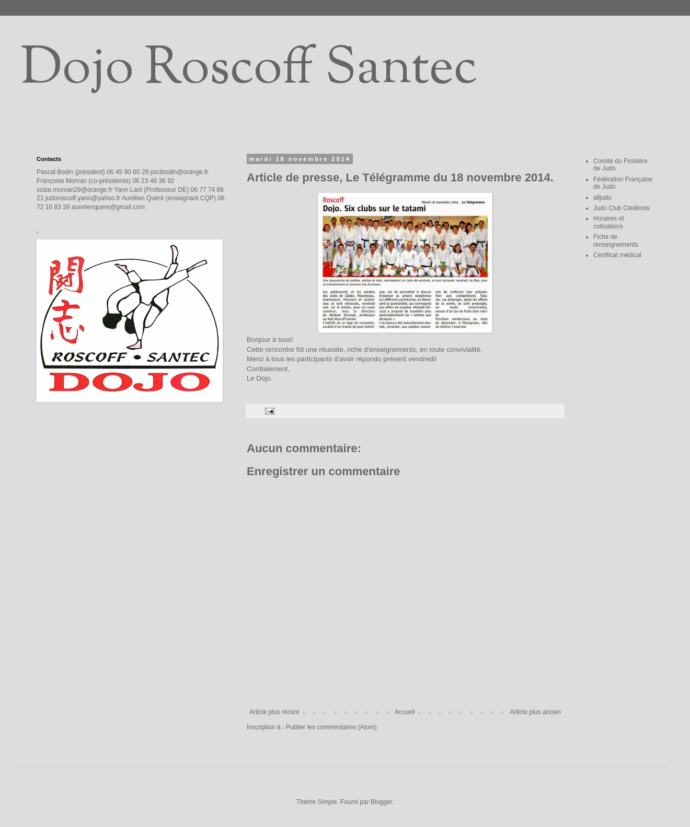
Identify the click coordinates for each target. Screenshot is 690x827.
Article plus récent (274, 712)
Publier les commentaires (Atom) (331, 727)
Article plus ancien (535, 712)
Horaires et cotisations (608, 222)
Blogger (381, 802)
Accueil (405, 712)
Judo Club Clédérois (621, 208)
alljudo (602, 197)
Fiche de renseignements (615, 240)
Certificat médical (617, 255)
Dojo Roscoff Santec (249, 70)
